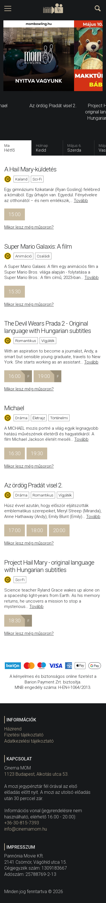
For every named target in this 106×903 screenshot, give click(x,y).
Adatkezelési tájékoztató (29, 741)
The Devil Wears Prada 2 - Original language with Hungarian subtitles (47, 327)
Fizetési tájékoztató (24, 735)
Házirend (12, 729)
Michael (14, 408)
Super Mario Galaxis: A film (38, 246)
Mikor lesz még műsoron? (29, 227)
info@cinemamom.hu (25, 829)
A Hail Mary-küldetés (30, 169)
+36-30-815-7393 (21, 822)
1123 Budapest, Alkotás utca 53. (36, 774)
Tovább (81, 200)
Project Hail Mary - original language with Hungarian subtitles (49, 566)
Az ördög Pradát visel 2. (33, 485)
